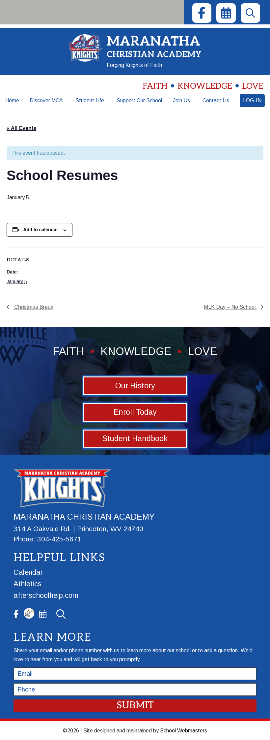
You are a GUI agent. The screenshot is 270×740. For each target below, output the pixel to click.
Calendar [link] (28, 572)
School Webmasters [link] (183, 730)
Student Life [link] (89, 100)
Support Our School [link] (139, 100)
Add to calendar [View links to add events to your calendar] (40, 229)
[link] (202, 13)
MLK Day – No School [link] (230, 307)
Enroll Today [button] (135, 412)
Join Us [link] (181, 100)
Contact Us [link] (215, 100)
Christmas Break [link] (33, 307)
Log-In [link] (252, 100)
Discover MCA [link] (46, 100)
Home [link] (12, 100)
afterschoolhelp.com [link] (46, 595)
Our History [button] (135, 385)
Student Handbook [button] (135, 438)
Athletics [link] (27, 584)
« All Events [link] (21, 128)
